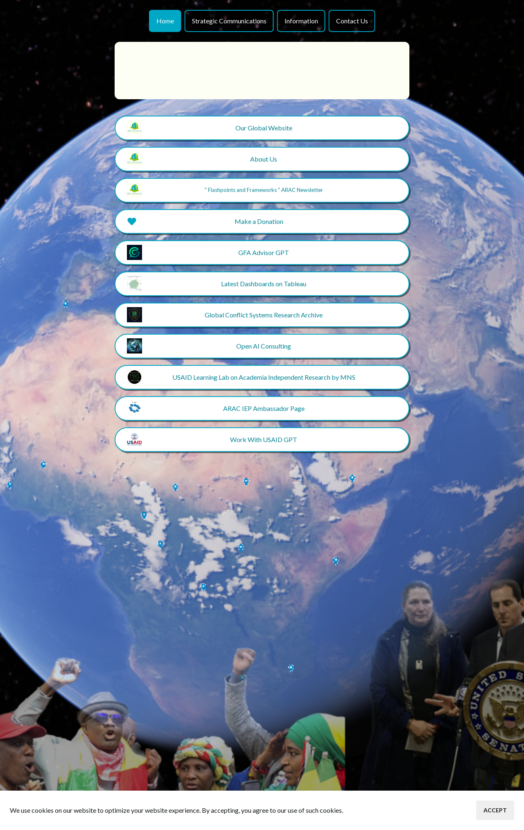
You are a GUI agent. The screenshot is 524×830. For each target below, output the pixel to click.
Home (165, 21)
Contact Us (352, 21)
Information (301, 21)
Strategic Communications (229, 21)
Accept (495, 810)
